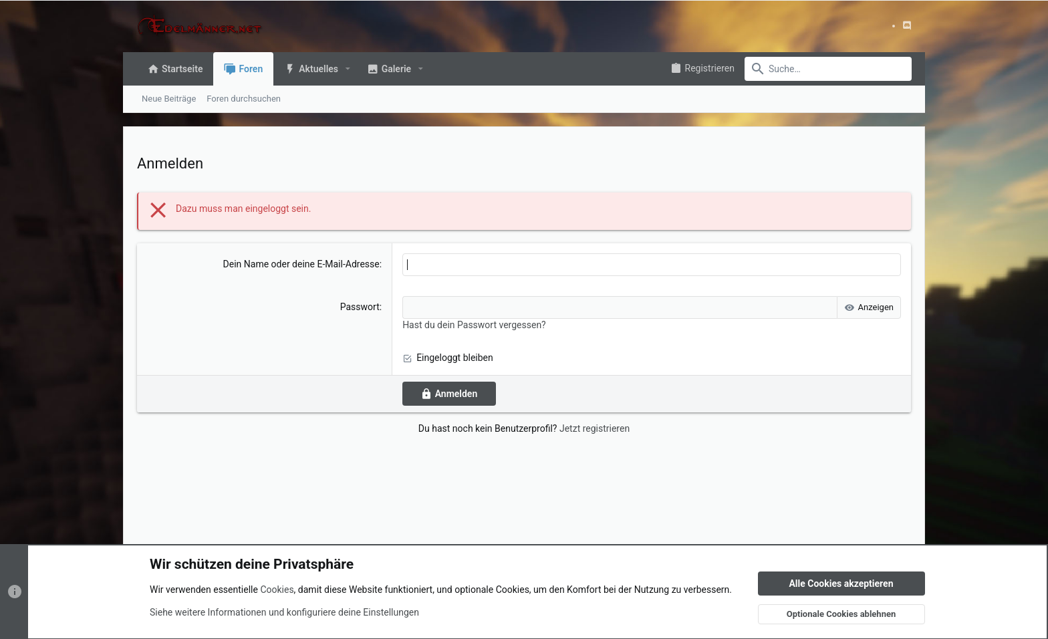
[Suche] (828, 69)
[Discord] (907, 25)
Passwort (360, 306)
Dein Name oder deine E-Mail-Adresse (301, 264)
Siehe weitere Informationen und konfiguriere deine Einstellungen (284, 611)
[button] (348, 68)
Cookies (276, 589)
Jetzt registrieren (594, 428)
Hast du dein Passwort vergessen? (474, 325)
